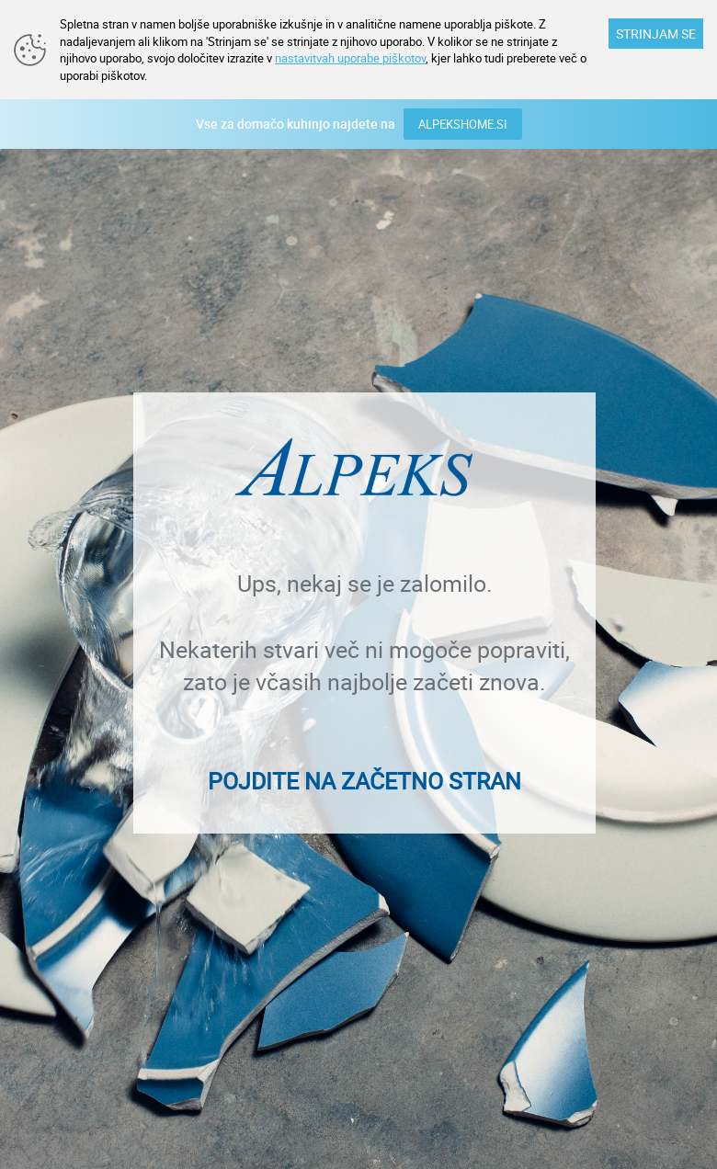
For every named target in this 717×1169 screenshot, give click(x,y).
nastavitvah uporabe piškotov (350, 58)
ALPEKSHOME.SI (462, 124)
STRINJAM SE (656, 33)
